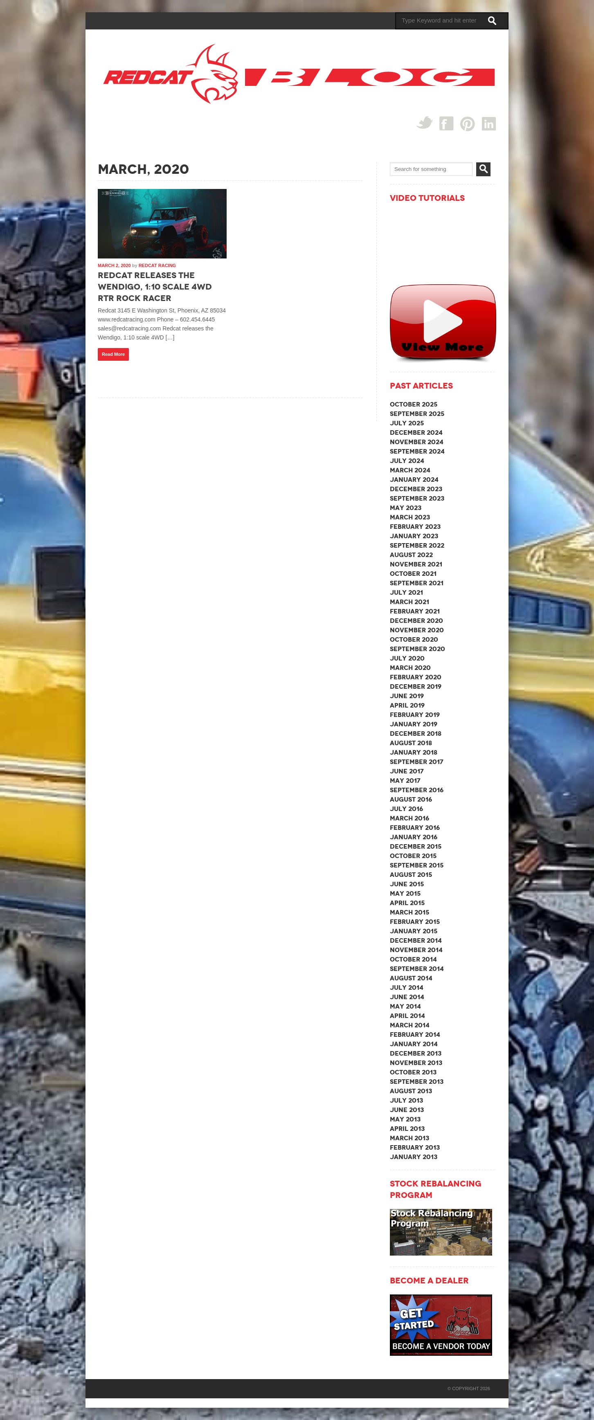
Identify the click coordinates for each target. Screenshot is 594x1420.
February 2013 (415, 1147)
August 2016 (411, 799)
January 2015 (413, 931)
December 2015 (415, 846)
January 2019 (413, 724)
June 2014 (407, 997)
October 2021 (413, 573)
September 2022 (417, 545)
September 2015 (416, 865)
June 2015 (407, 884)
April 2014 (407, 1016)
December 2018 (415, 733)
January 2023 (414, 536)
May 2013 (405, 1119)
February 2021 (415, 611)
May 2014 (405, 1006)
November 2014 (416, 950)
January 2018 (413, 752)
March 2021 (409, 602)
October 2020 (414, 639)
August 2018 (411, 743)
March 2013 (409, 1138)
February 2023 (415, 526)
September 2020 (417, 649)
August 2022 (411, 555)
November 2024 (416, 442)
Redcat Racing (157, 265)
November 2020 (417, 630)
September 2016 (416, 790)
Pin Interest (467, 123)
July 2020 (407, 658)
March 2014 (410, 1025)
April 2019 (407, 705)
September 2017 (416, 762)
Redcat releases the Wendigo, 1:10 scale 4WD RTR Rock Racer (155, 286)
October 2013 (413, 1072)
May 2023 (405, 508)
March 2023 (410, 517)
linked (489, 123)
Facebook (446, 123)
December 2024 (416, 432)
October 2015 (413, 856)
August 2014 (411, 978)
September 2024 (417, 451)
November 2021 (416, 564)
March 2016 (409, 818)
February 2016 (415, 827)
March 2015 (409, 912)
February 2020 (415, 677)
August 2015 (411, 875)
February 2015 (415, 922)
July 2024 (407, 461)
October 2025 (413, 404)
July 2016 (406, 809)
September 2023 (417, 498)
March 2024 (410, 470)
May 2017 (405, 780)
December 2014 (416, 940)
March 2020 (410, 668)
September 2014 (417, 969)
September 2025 (417, 414)
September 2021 (416, 583)
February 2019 (415, 715)
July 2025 (407, 423)
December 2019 (415, 686)
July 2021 (406, 592)
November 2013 (416, 1063)
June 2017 (407, 771)
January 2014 (414, 1044)
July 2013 (406, 1100)
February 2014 (415, 1034)
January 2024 (414, 479)
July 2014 (406, 987)
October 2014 (413, 959)
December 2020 (416, 621)
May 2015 (405, 893)
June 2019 (407, 696)
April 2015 (407, 903)
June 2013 (407, 1110)
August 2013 (411, 1091)
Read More (113, 354)
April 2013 (407, 1128)
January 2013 (413, 1157)
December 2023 (416, 489)
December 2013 (415, 1053)
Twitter (424, 122)
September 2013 (416, 1081)
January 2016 (413, 837)
